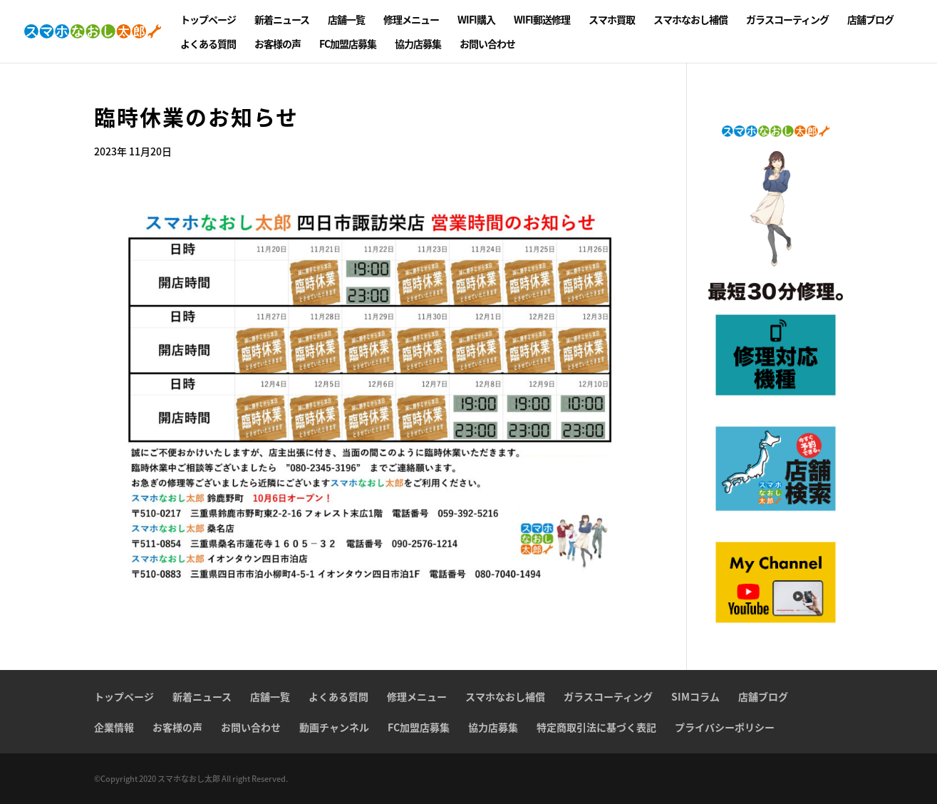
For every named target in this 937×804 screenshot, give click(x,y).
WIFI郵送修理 (542, 20)
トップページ (208, 20)
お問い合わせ (487, 44)
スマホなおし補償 (690, 20)
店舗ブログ (870, 20)
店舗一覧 (346, 20)
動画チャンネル (334, 727)
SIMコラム (695, 696)
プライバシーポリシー (725, 727)
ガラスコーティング (787, 20)
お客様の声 (277, 44)
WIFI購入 (476, 20)
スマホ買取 (612, 20)
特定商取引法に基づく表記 (596, 727)
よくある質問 (208, 44)
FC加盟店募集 (347, 44)
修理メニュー (411, 20)
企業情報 (114, 727)
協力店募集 (418, 44)
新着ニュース (281, 20)
